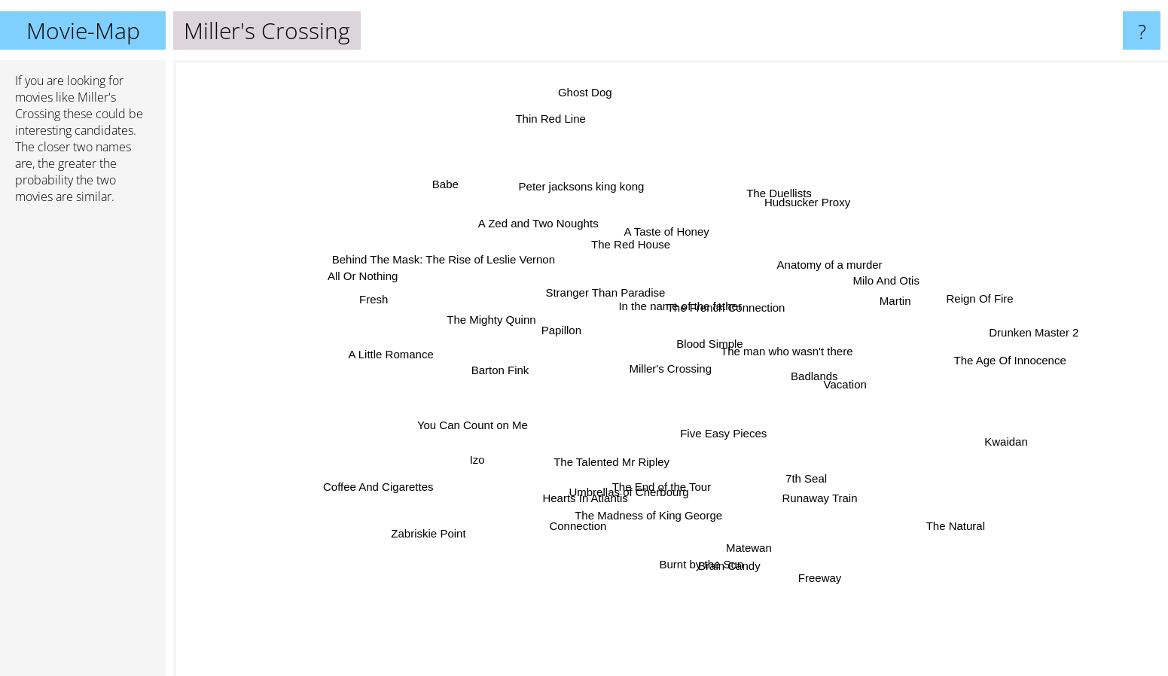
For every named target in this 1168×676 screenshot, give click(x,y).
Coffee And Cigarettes (406, 481)
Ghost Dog (587, 86)
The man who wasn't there (796, 350)
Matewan (744, 531)
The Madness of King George (651, 502)
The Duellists (768, 212)
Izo (498, 449)
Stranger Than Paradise (607, 300)
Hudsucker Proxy (806, 208)
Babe (470, 204)
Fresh (394, 300)
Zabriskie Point (452, 521)
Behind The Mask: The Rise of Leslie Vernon (466, 268)
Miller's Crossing (671, 368)
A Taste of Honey (667, 243)
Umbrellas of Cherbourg (634, 480)
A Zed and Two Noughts (553, 239)
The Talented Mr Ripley (619, 455)
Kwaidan (975, 434)
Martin (870, 308)
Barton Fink (506, 373)
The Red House (635, 257)
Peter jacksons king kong (591, 205)
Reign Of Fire (944, 303)
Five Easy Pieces (718, 425)
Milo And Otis (858, 287)
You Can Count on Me (490, 418)
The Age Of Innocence (984, 359)
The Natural (931, 513)
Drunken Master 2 (996, 334)
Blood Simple (707, 349)
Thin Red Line (564, 135)
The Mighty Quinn (511, 324)
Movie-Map (83, 30)
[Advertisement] (83, 446)
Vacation (825, 380)
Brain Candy (723, 543)
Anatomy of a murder (812, 275)
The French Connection (719, 311)
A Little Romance (421, 357)
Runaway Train (803, 483)
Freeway (806, 560)
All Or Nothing (382, 275)
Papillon (569, 333)
